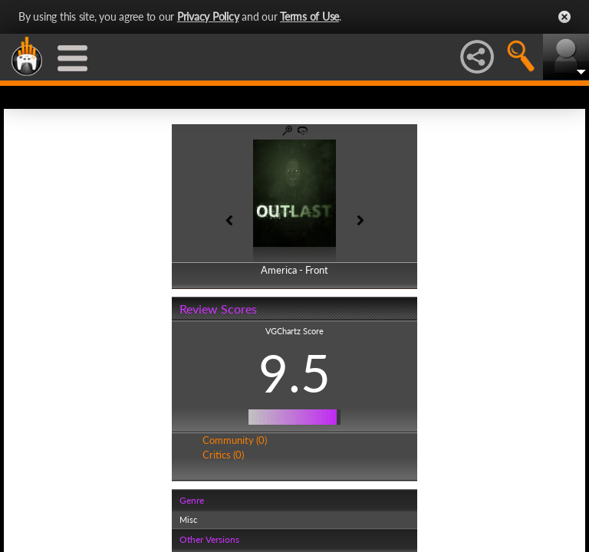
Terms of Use (309, 16)
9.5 (294, 372)
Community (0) (234, 440)
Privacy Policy (208, 16)
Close (564, 17)
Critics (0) (223, 455)
